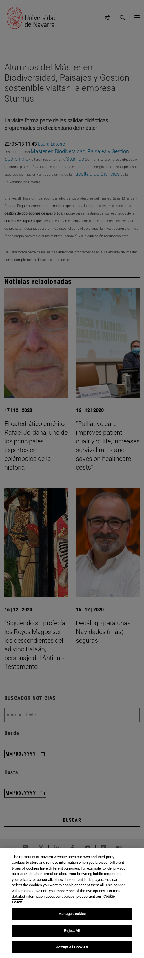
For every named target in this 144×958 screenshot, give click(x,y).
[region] (72, 903)
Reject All (72, 930)
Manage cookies (72, 914)
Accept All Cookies (72, 947)
